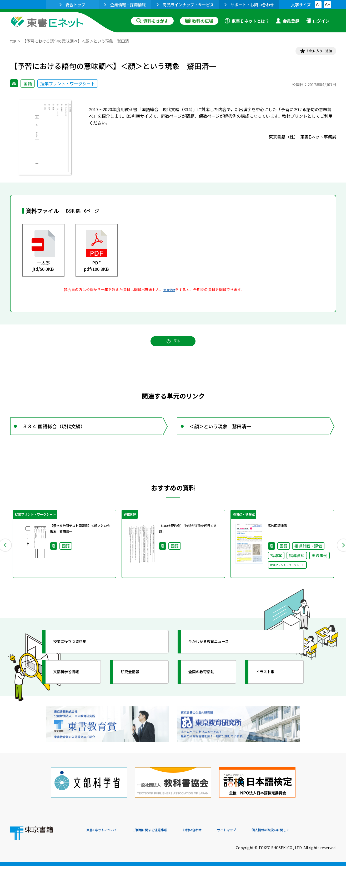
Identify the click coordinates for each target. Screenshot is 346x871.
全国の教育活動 (207, 688)
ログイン (317, 21)
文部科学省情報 (72, 688)
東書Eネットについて (106, 835)
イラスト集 (271, 688)
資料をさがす (152, 21)
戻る (173, 348)
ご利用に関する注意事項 (165, 835)
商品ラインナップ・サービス (185, 4)
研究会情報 (135, 688)
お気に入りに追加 (313, 52)
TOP (14, 41)
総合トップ (72, 4)
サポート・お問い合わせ (249, 4)
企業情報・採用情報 (125, 4)
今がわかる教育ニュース (217, 658)
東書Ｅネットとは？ (247, 21)
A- (318, 4)
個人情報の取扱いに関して (311, 835)
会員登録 (287, 21)
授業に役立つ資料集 (77, 658)
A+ (327, 4)
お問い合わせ (216, 835)
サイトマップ (257, 835)
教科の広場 (199, 21)
